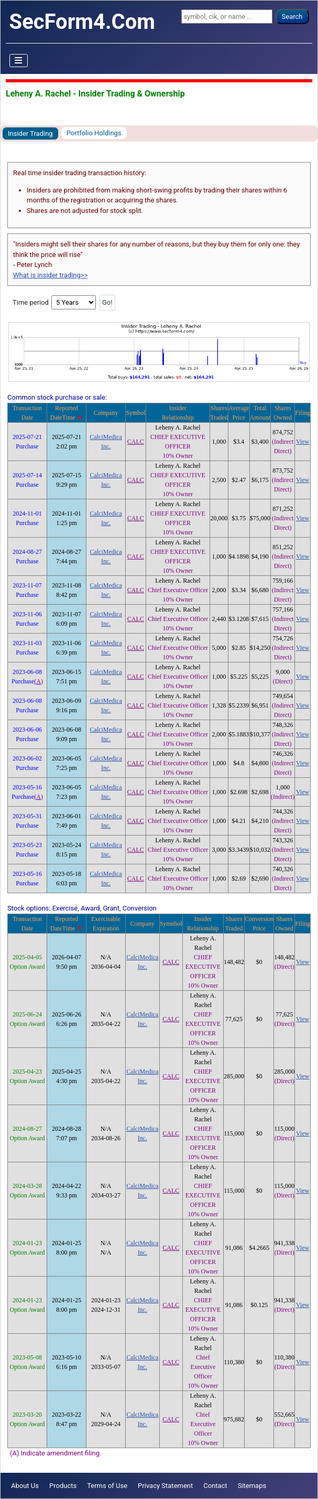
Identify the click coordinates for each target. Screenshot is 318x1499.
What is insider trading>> (50, 275)
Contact (215, 1486)
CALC (135, 441)
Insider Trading (30, 133)
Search (292, 16)
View (302, 441)
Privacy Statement (165, 1486)
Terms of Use (107, 1486)
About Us (25, 1486)
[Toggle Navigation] (18, 61)
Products (62, 1486)
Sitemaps (252, 1486)
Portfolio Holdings (94, 133)
